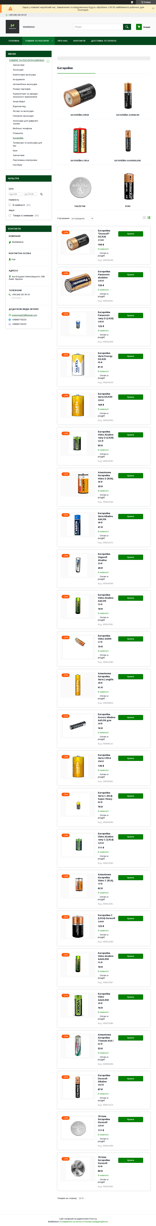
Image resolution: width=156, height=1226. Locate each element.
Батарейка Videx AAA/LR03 (104, 997)
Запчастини (18, 65)
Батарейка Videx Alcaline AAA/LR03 (105, 956)
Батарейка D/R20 (80, 115)
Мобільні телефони (22, 128)
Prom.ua (93, 1219)
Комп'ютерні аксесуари (24, 74)
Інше (15, 150)
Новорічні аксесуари (23, 116)
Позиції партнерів (21, 89)
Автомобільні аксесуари (25, 84)
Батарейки (18, 138)
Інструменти (19, 79)
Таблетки (79, 206)
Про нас (63, 41)
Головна (14, 41)
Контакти (79, 41)
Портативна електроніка (25, 160)
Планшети (18, 133)
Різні (127, 206)
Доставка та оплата (103, 41)
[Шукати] (127, 27)
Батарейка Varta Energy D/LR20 (105, 356)
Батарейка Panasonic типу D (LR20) (105, 315)
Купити (130, 234)
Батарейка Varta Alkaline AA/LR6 (105, 516)
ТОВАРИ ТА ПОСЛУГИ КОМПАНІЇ (26, 60)
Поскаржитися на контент (71, 1222)
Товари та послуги (37, 41)
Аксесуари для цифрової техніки (25, 122)
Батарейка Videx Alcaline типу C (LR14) (105, 836)
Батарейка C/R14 (80, 161)
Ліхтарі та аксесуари (23, 111)
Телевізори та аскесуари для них (27, 144)
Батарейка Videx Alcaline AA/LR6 (105, 598)
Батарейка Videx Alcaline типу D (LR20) (105, 434)
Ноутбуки (17, 165)
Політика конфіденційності (96, 1222)
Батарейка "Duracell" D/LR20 (104, 233)
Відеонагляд (19, 106)
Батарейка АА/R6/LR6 (127, 115)
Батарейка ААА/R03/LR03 (127, 161)
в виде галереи (144, 218)
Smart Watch (19, 101)
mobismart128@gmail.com (24, 315)
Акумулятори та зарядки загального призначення (25, 95)
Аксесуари (18, 70)
